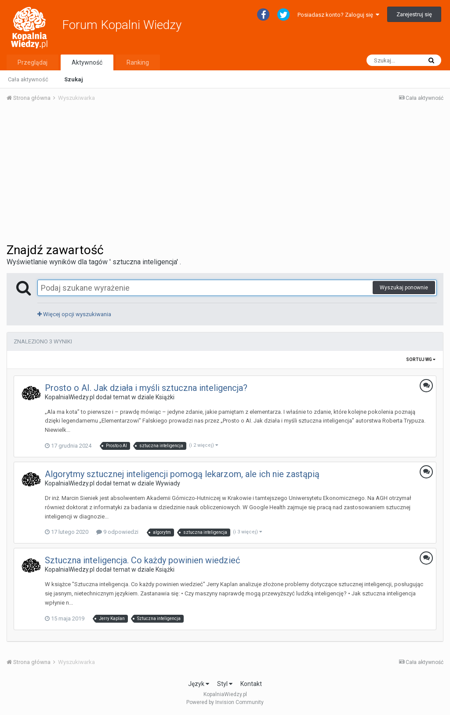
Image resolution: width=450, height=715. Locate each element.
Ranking (138, 62)
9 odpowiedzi (117, 532)
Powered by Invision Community (225, 702)
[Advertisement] (225, 175)
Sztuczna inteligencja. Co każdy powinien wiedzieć (142, 560)
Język (198, 683)
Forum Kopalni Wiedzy (121, 25)
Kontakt (251, 683)
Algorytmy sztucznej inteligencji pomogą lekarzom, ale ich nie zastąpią (182, 474)
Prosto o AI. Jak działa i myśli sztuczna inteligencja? (146, 388)
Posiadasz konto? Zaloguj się (338, 14)
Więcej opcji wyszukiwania (74, 314)
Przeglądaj (32, 62)
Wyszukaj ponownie (404, 288)
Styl (224, 683)
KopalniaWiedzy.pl (69, 397)
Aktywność (87, 62)
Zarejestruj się (414, 14)
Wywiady (168, 483)
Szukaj (73, 79)
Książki (165, 397)
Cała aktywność (28, 79)
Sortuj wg (420, 359)
